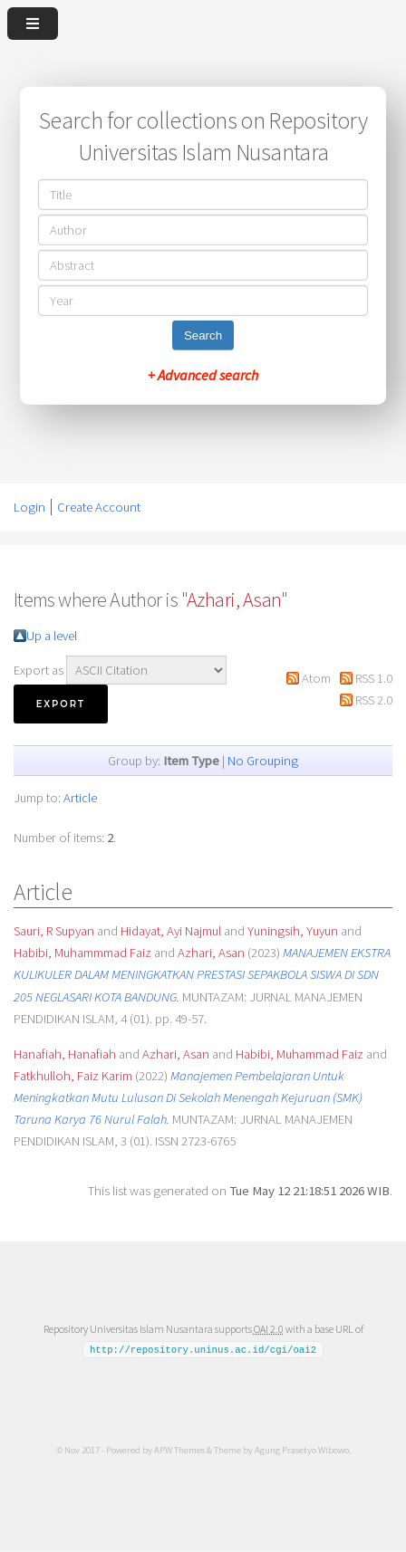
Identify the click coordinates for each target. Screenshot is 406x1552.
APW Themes (179, 1449)
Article (80, 798)
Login (29, 507)
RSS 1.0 (373, 678)
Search (203, 335)
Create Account (98, 507)
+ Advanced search (203, 375)
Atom (316, 678)
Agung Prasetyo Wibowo (302, 1449)
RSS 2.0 (373, 700)
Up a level (51, 636)
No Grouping (262, 760)
